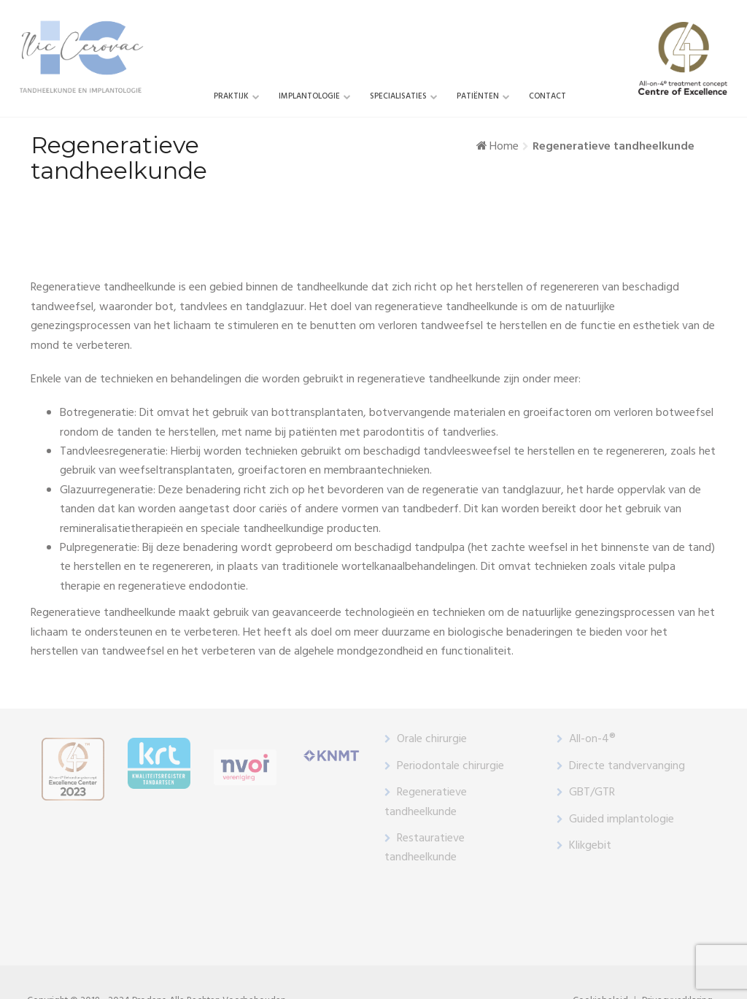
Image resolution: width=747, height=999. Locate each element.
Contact (547, 96)
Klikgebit (590, 845)
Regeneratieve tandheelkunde (425, 802)
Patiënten (478, 96)
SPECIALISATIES (398, 96)
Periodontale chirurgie (450, 766)
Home (504, 146)
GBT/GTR (592, 792)
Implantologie (309, 96)
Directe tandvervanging (627, 766)
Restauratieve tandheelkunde (424, 848)
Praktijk (231, 96)
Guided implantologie (621, 819)
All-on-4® (592, 739)
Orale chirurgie (432, 739)
